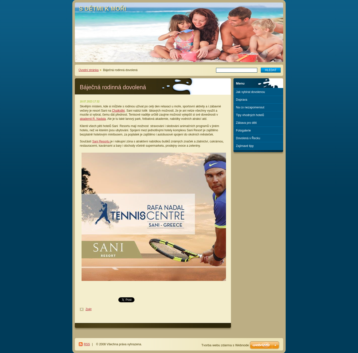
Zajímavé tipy (245, 146)
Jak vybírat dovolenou (250, 92)
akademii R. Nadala (93, 119)
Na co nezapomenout (250, 107)
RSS (87, 344)
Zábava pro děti (246, 123)
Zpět (88, 309)
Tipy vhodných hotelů (250, 115)
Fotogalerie (243, 130)
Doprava (241, 99)
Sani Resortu (101, 141)
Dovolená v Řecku (248, 138)
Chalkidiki (118, 110)
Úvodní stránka (89, 70)
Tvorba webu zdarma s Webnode (225, 345)
